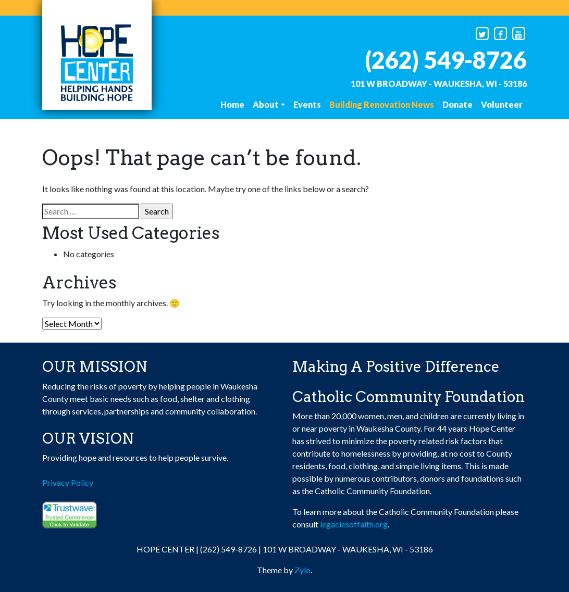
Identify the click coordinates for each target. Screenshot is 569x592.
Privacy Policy (67, 482)
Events (307, 104)
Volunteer (502, 104)
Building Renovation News (381, 104)
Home (232, 104)
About (266, 104)
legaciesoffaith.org (354, 524)
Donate (457, 104)
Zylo (302, 570)
